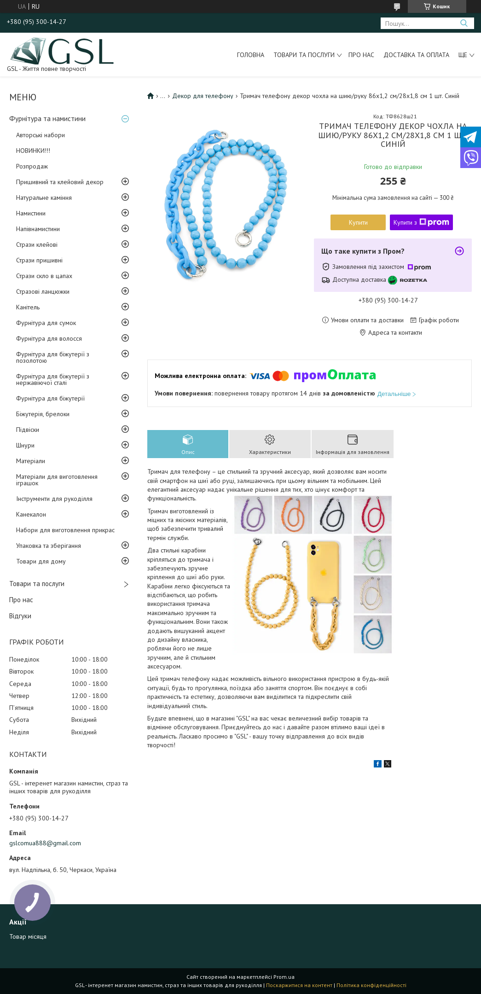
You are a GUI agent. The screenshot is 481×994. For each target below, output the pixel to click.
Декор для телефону (202, 96)
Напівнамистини (38, 229)
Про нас (361, 55)
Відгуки (20, 615)
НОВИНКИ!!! (33, 150)
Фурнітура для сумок (46, 323)
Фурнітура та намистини (47, 118)
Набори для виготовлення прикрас (65, 530)
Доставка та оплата (416, 55)
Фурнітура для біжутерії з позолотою (52, 357)
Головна (250, 55)
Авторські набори (40, 135)
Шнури (25, 445)
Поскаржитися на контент (299, 985)
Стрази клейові (37, 244)
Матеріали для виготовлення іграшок (57, 479)
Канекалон (31, 514)
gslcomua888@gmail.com (45, 843)
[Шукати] (463, 23)
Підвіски (27, 429)
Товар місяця (27, 936)
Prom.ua (284, 976)
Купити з (421, 222)
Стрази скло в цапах (44, 276)
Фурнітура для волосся (49, 338)
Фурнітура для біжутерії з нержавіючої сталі (52, 379)
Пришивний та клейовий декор (60, 182)
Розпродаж (32, 166)
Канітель (28, 307)
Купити (358, 222)
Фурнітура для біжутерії (50, 398)
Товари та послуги (304, 55)
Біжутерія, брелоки (43, 414)
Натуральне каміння (44, 197)
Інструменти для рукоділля (54, 498)
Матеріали (30, 461)
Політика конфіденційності (371, 985)
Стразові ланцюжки (43, 291)
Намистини (31, 213)
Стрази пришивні (39, 260)
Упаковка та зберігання (48, 545)
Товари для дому (41, 561)
